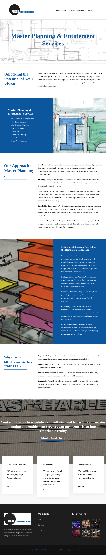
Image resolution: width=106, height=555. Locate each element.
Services (72, 10)
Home (57, 10)
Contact (90, 10)
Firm (64, 10)
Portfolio (80, 10)
